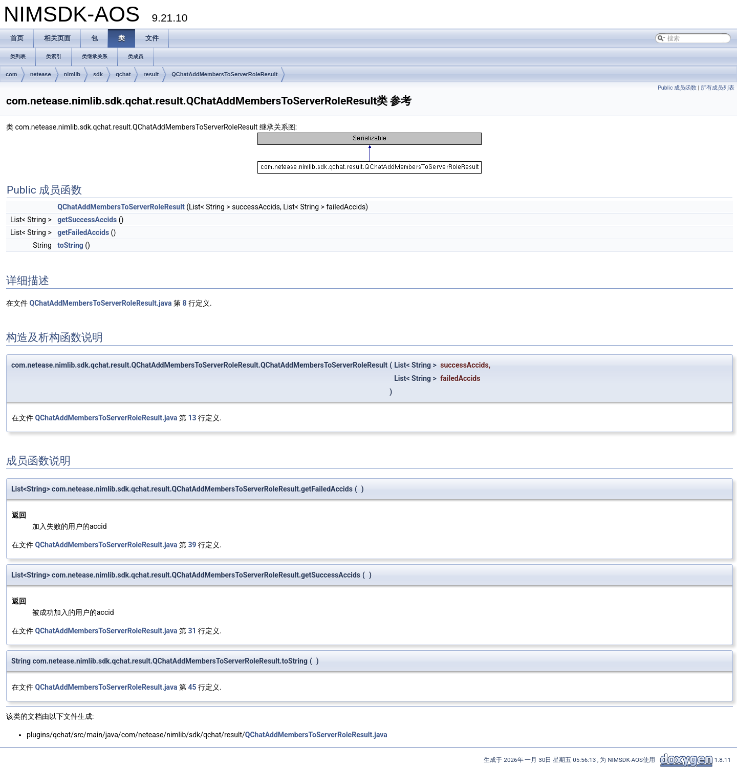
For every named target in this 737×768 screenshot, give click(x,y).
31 (192, 631)
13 (192, 418)
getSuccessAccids (87, 220)
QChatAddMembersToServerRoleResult (224, 74)
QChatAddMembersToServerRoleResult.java (100, 303)
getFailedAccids (83, 232)
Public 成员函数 (677, 87)
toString (70, 245)
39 (192, 545)
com (11, 74)
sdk (98, 74)
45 (192, 687)
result (151, 74)
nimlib (72, 74)
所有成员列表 (717, 87)
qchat (123, 74)
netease (40, 74)
